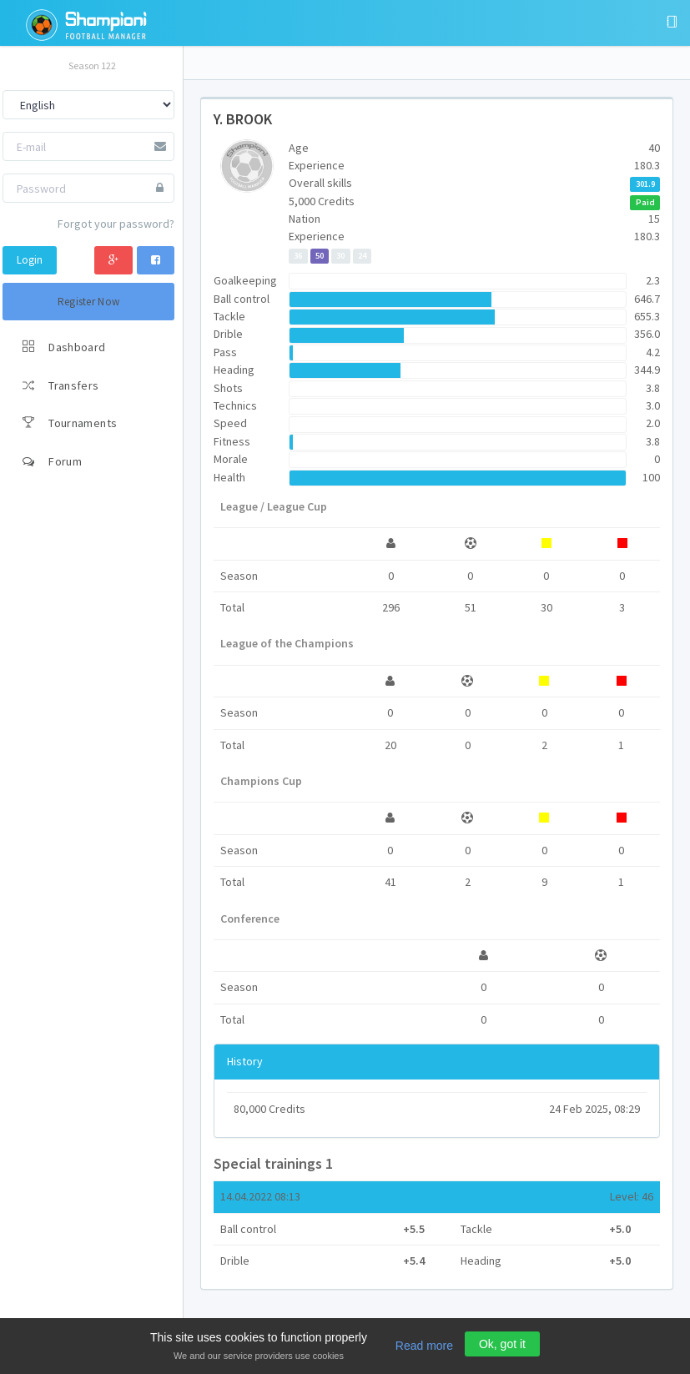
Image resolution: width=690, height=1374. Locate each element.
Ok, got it (502, 1344)
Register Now (89, 301)
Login (30, 260)
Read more (424, 1345)
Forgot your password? (116, 223)
